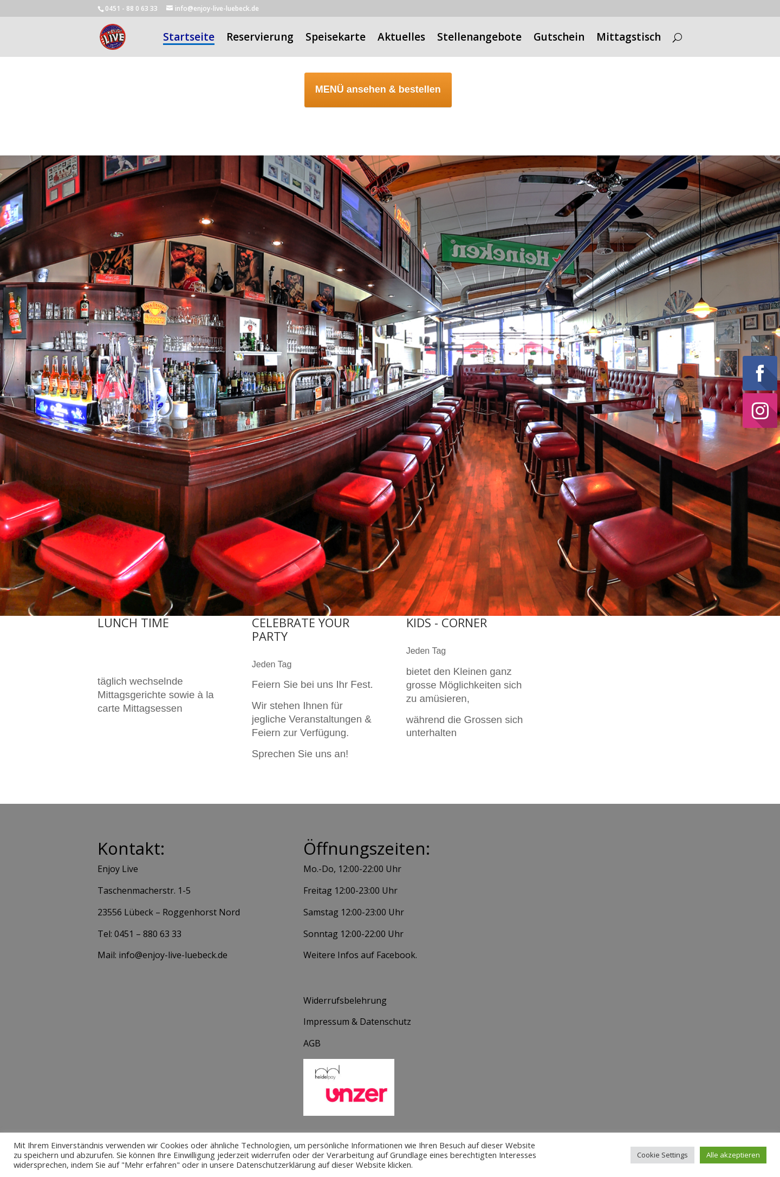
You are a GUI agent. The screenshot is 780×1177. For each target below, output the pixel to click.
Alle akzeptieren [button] (733, 1155)
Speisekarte (336, 38)
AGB (312, 1043)
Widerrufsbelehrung (345, 1000)
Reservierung (260, 38)
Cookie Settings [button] (662, 1155)
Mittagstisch (628, 38)
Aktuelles (401, 38)
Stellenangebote (479, 38)
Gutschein (559, 38)
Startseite (188, 38)
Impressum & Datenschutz (357, 1022)
